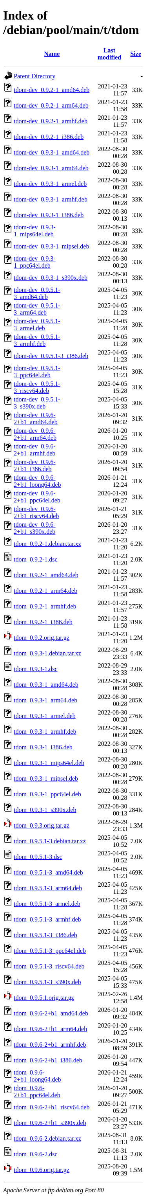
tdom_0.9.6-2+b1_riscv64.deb (51, 1107)
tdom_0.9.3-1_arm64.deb (45, 700)
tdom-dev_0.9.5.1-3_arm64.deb (37, 309)
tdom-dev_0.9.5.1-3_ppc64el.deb (37, 371)
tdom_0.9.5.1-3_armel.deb (47, 903)
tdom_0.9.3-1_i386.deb (43, 747)
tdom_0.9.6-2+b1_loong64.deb (37, 1076)
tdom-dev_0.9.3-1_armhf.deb (50, 199)
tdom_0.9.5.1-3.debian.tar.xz (50, 841)
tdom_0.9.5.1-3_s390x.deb (47, 982)
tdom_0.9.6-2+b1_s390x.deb (50, 1123)
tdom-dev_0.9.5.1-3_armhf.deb (37, 340)
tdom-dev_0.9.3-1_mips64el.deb (35, 231)
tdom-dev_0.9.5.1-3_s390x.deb (37, 403)
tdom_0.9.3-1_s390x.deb (45, 809)
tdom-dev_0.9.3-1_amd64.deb (51, 152)
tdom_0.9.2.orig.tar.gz (41, 637)
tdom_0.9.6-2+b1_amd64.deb (51, 1013)
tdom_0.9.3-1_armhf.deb (45, 731)
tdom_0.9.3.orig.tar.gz (41, 825)
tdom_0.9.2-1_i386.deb (43, 622)
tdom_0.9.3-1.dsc (36, 669)
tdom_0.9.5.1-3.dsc (38, 856)
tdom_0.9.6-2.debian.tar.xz (47, 1138)
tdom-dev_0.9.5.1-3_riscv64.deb (37, 387)
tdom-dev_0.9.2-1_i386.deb (48, 136)
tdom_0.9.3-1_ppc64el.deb (47, 794)
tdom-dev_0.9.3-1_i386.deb (48, 215)
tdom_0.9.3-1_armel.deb (45, 716)
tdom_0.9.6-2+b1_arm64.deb (50, 1029)
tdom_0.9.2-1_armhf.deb (45, 606)
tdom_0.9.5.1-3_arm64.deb (48, 888)
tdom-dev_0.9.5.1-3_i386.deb (51, 356)
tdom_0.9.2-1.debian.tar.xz (47, 543)
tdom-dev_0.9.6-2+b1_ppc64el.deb (37, 497)
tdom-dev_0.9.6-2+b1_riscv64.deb (36, 512)
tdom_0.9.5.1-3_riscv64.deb (49, 966)
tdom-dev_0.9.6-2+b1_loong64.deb (37, 481)
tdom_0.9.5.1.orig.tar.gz (44, 997)
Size (135, 53)
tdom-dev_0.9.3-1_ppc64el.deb (35, 262)
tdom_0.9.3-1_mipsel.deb (46, 778)
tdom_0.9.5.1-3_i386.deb (45, 935)
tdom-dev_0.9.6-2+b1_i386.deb (35, 465)
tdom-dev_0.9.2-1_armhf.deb (50, 121)
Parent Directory (34, 76)
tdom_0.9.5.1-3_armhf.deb (47, 919)
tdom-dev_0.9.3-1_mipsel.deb (51, 246)
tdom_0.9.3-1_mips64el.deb (49, 763)
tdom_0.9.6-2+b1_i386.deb (48, 1060)
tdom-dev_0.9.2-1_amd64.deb (51, 89)
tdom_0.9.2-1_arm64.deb (45, 590)
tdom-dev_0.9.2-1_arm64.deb (51, 105)
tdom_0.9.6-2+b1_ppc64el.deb (37, 1091)
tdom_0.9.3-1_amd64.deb (46, 684)
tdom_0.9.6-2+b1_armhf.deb (50, 1044)
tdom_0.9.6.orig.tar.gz (41, 1169)
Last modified (109, 54)
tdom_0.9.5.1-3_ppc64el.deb (50, 950)
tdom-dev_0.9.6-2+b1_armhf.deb (35, 450)
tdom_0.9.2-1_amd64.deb (46, 575)
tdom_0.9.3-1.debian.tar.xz (47, 653)
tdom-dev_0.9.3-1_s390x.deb (50, 277)
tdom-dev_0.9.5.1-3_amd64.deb (37, 293)
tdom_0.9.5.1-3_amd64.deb (48, 872)
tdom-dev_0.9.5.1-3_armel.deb (37, 324)
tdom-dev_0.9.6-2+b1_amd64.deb (36, 418)
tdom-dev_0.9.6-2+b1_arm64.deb (35, 434)
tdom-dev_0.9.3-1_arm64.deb (51, 168)
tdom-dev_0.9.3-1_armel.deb (50, 183)
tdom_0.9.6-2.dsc (36, 1154)
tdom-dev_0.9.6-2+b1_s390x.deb (35, 528)
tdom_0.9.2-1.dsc (36, 559)
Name (52, 53)
